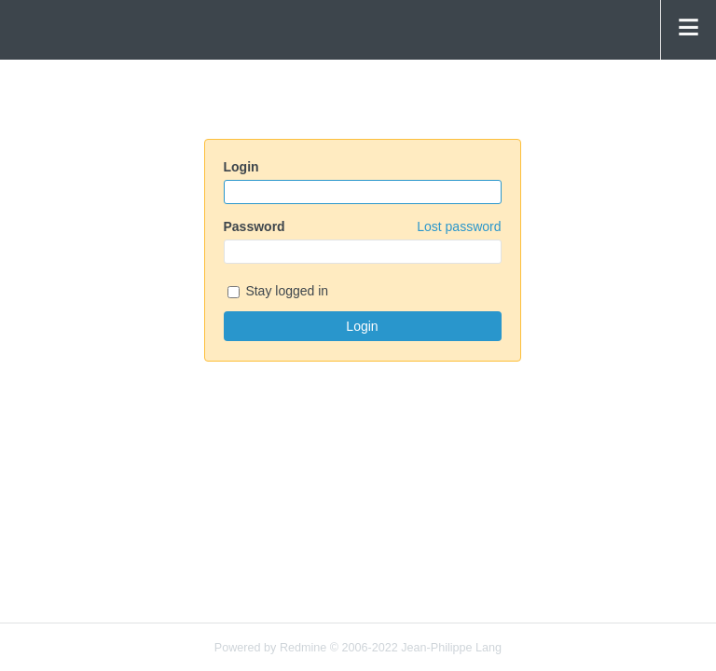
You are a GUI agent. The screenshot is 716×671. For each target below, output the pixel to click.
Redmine (303, 647)
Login (241, 166)
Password (363, 226)
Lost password (459, 226)
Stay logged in (278, 292)
